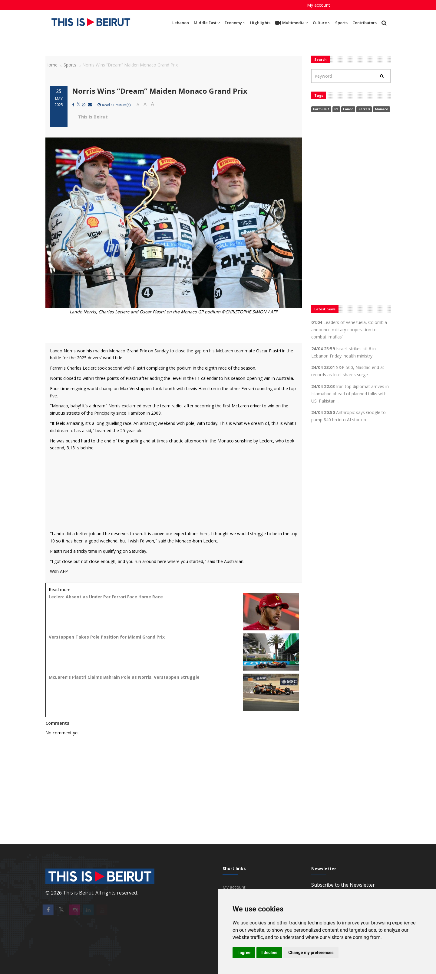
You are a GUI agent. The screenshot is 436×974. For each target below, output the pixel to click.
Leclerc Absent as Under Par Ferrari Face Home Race (106, 597)
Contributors (364, 22)
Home (51, 65)
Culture (321, 22)
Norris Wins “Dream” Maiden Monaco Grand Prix (159, 91)
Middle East (207, 22)
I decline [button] (269, 952)
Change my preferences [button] (310, 952)
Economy (235, 22)
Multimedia (291, 23)
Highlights (260, 22)
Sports (341, 22)
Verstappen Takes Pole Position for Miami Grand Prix (107, 637)
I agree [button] (243, 952)
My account (318, 5)
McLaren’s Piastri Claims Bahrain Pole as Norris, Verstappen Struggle (124, 677)
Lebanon (180, 22)
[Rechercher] (382, 76)
